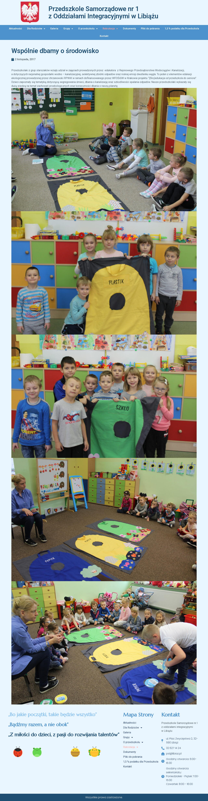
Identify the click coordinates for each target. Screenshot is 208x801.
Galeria (54, 28)
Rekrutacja (110, 28)
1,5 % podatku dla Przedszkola (182, 28)
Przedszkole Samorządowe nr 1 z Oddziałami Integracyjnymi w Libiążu (103, 12)
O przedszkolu (88, 28)
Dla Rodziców (36, 28)
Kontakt (104, 36)
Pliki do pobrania (150, 28)
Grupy (68, 28)
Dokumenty (129, 28)
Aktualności (15, 28)
